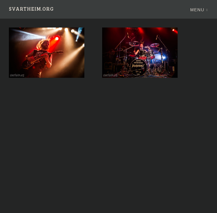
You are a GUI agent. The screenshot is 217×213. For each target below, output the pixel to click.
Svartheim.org (31, 9)
